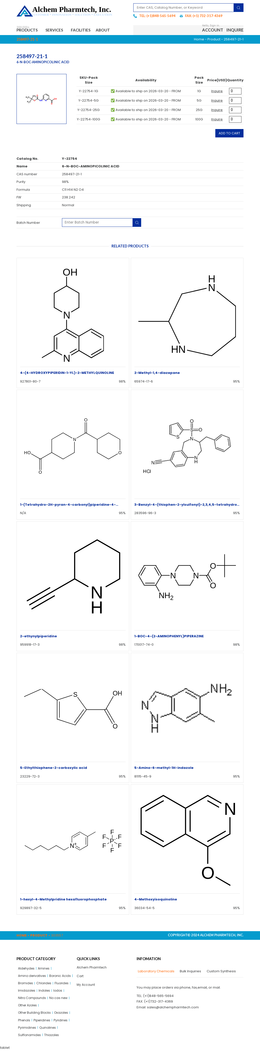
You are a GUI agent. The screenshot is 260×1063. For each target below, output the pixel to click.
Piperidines (44, 1031)
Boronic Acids (29, 984)
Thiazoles (53, 1047)
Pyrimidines (27, 1039)
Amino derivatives (33, 977)
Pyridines (63, 1031)
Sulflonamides (30, 1047)
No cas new (60, 1008)
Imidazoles (27, 1000)
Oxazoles (63, 1023)
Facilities (87, 30)
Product (213, 40)
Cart (80, 977)
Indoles (46, 1000)
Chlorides (26, 992)
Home (199, 40)
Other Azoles (28, 1016)
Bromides (52, 984)
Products (29, 30)
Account (212, 30)
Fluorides (44, 992)
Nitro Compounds (32, 1008)
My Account (86, 986)
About (111, 30)
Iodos (59, 1000)
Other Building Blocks (35, 1023)
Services (59, 30)
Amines (45, 969)
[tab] (155, 972)
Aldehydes (27, 969)
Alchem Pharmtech (92, 968)
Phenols (24, 1031)
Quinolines (49, 1039)
